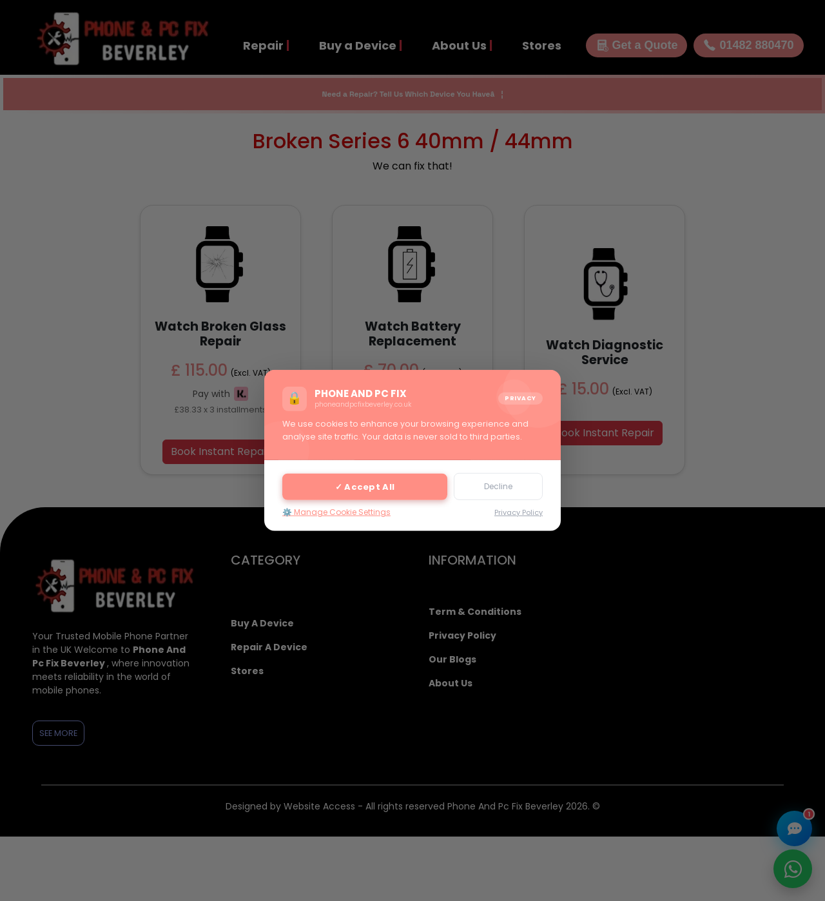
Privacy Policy (518, 512)
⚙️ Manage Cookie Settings (336, 512)
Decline (498, 486)
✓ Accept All (364, 486)
